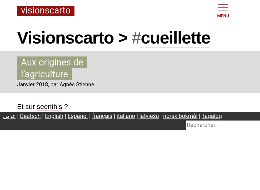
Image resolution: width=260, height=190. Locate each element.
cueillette (175, 37)
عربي (9, 116)
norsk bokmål (180, 116)
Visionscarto (46, 11)
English (54, 116)
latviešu (149, 116)
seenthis (49, 106)
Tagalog (212, 116)
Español (78, 116)
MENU (223, 10)
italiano (126, 116)
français (102, 116)
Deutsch (30, 116)
